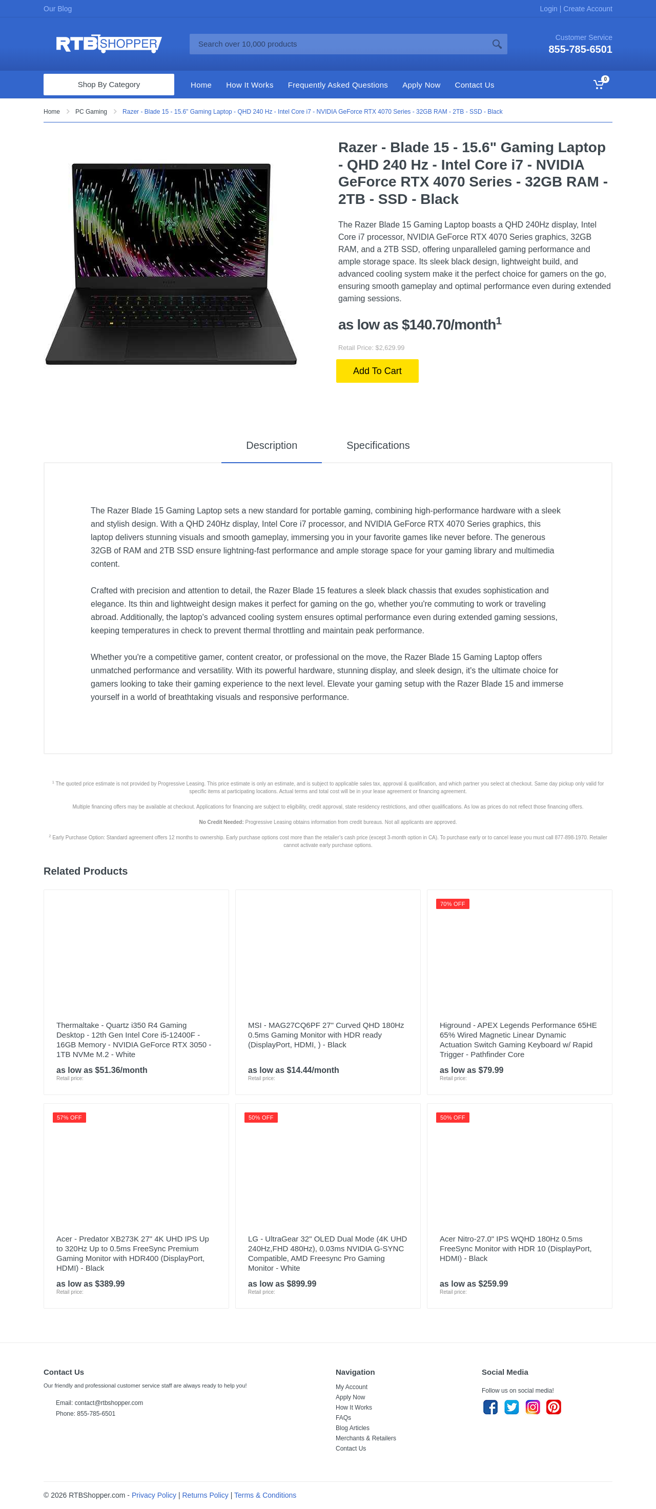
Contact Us (351, 1448)
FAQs (343, 1417)
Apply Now (350, 1397)
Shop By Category (109, 84)
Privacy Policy (154, 1495)
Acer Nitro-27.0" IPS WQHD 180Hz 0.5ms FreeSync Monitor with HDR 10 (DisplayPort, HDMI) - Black (516, 1248)
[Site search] (338, 44)
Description (271, 445)
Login (550, 8)
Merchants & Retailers (366, 1438)
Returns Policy (205, 1495)
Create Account (586, 8)
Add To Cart (377, 371)
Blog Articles (353, 1428)
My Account (351, 1387)
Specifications (377, 445)
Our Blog (58, 8)
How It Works (354, 1407)
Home (52, 111)
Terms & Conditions (265, 1495)
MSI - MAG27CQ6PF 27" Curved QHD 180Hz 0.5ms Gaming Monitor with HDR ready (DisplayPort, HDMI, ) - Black (326, 1035)
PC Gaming (91, 111)
